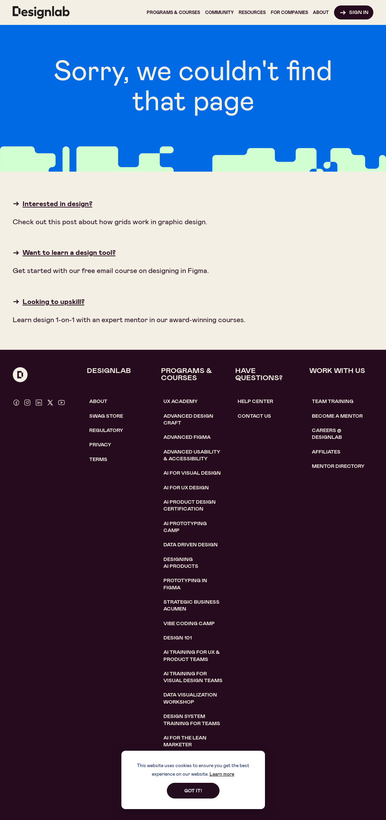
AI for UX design (186, 488)
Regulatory (106, 430)
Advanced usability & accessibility (191, 455)
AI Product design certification (189, 505)
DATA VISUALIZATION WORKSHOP (190, 698)
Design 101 (177, 638)
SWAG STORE (106, 416)
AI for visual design (192, 473)
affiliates (326, 452)
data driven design (190, 545)
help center (255, 401)
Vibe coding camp (189, 623)
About (98, 401)
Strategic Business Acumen (191, 605)
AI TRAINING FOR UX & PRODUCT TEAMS (191, 655)
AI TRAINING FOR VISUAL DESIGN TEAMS (193, 677)
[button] (173, 12)
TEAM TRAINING (333, 401)
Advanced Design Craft (188, 419)
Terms (98, 459)
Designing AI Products (180, 563)
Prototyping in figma (185, 584)
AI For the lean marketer (185, 741)
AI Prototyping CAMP (185, 527)
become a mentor (337, 416)
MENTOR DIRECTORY (338, 466)
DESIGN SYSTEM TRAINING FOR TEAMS (191, 720)
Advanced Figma (187, 437)
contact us (254, 416)
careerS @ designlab (327, 434)
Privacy (100, 445)
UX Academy (180, 401)
